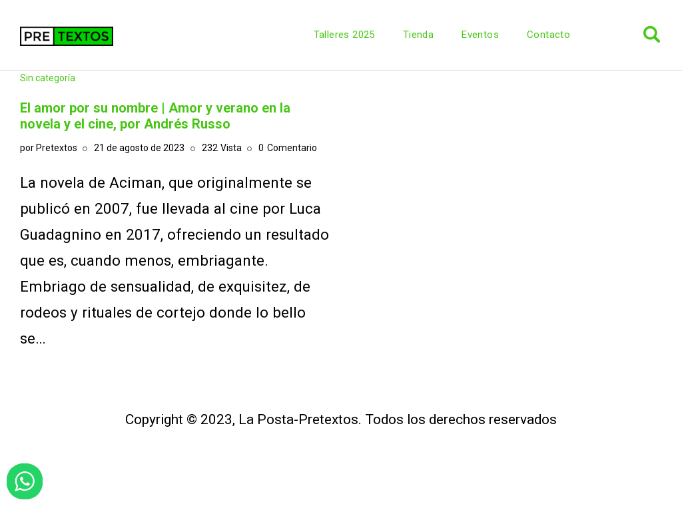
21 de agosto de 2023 (139, 147)
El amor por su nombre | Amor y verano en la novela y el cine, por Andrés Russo (155, 116)
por (48, 147)
